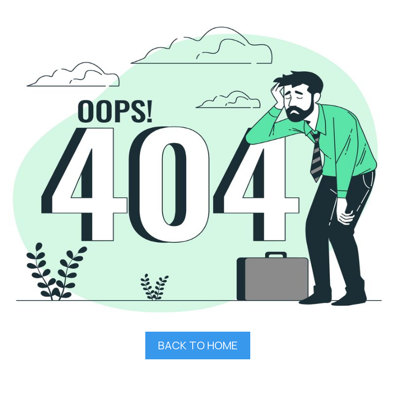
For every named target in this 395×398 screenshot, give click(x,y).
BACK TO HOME (198, 345)
